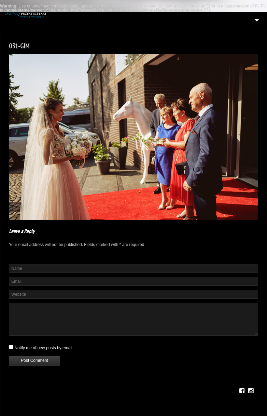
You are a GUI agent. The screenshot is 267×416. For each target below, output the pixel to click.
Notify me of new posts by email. (43, 347)
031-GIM (19, 46)
